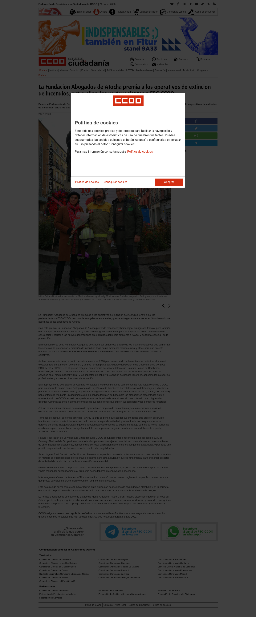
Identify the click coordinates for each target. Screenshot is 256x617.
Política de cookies (140, 151)
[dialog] (128, 140)
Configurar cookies (115, 182)
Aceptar (169, 182)
